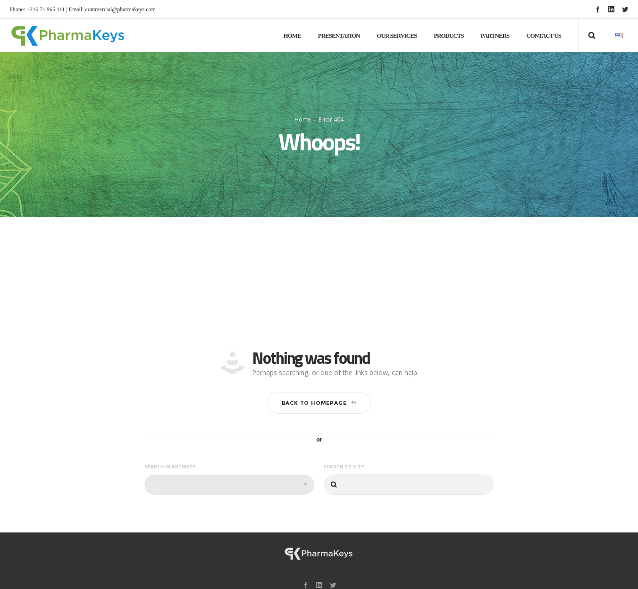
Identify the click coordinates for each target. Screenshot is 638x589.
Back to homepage (319, 403)
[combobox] (229, 484)
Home (302, 119)
